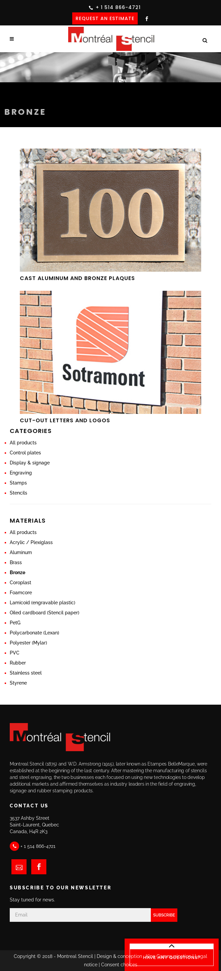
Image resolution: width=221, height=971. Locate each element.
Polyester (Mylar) (28, 642)
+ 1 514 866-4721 (118, 7)
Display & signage (30, 462)
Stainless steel (26, 673)
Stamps (18, 483)
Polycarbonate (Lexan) (34, 632)
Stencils (18, 493)
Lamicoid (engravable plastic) (42, 602)
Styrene (18, 683)
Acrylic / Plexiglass (31, 542)
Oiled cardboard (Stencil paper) (44, 612)
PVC (14, 652)
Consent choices (119, 964)
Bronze (17, 572)
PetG (15, 622)
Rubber (18, 663)
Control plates (25, 452)
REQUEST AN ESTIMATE (105, 18)
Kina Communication (168, 956)
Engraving (21, 472)
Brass (16, 562)
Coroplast (20, 582)
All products (23, 442)
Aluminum (21, 552)
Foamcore (21, 592)
